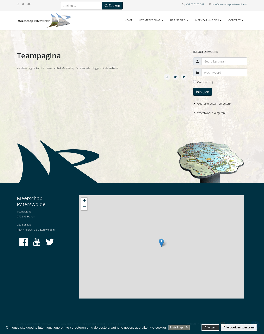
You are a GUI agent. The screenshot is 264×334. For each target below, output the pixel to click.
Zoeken (112, 5)
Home (129, 20)
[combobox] (81, 5)
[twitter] (23, 4)
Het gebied (178, 20)
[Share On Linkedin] (184, 77)
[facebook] (18, 4)
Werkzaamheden (207, 20)
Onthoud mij (205, 82)
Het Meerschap (149, 20)
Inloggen (202, 92)
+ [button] (84, 201)
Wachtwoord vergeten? (212, 113)
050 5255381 (25, 225)
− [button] (84, 207)
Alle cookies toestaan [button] (238, 327)
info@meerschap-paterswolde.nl (230, 4)
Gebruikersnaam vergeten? (214, 103)
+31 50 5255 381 (195, 4)
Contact (234, 20)
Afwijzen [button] (210, 327)
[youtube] (28, 4)
